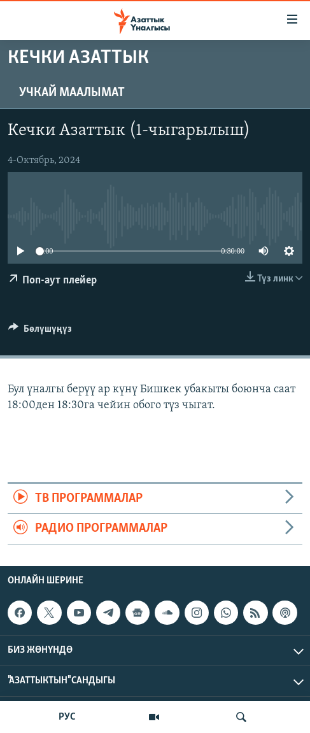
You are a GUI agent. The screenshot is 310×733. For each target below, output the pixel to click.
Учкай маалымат (72, 93)
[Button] (40, 332)
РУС (67, 717)
